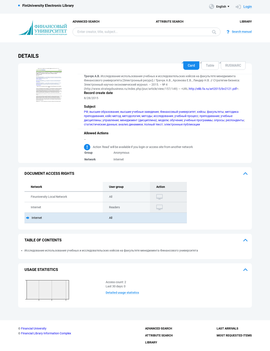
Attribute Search (170, 21)
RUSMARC (233, 65)
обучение (176, 120)
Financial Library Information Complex (46, 333)
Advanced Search (86, 21)
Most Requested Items (234, 335)
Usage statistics (41, 269)
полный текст (153, 124)
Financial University (33, 328)
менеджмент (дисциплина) (138, 120)
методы (147, 116)
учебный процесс (186, 116)
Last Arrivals (227, 328)
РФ (86, 111)
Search (214, 32)
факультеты (215, 111)
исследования (163, 116)
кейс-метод (113, 116)
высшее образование (104, 111)
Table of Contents (43, 240)
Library (246, 21)
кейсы (201, 111)
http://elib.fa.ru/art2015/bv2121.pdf (213, 88)
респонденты (235, 120)
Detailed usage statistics (122, 292)
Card (191, 65)
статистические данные (100, 124)
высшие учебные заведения (139, 111)
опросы (219, 120)
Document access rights (49, 173)
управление (111, 120)
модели (163, 120)
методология (131, 116)
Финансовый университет (178, 111)
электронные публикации (182, 124)
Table (210, 65)
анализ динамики (130, 124)
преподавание (209, 116)
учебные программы (198, 120)
